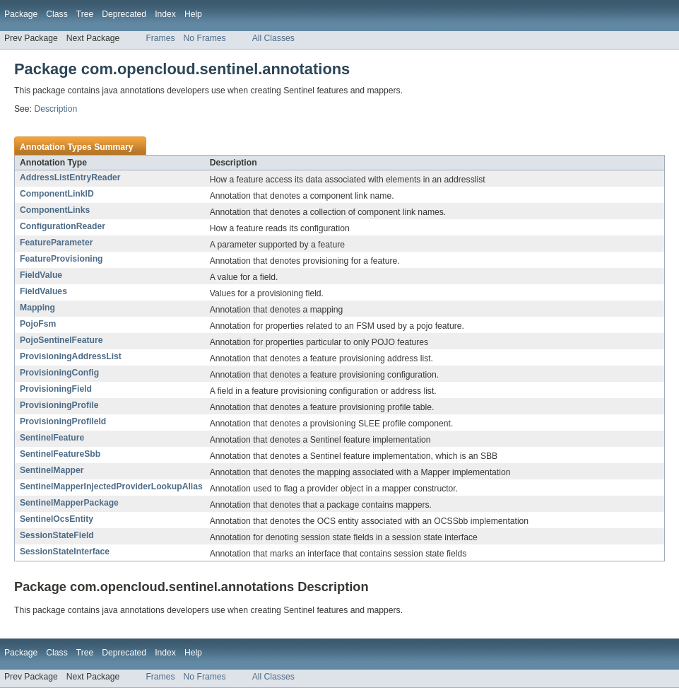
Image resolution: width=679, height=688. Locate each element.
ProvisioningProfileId (63, 421)
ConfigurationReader (62, 226)
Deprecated (124, 14)
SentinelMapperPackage (69, 503)
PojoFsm (38, 324)
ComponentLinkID (57, 194)
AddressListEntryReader (70, 177)
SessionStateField (57, 535)
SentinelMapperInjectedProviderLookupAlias (111, 486)
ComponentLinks (55, 210)
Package (20, 14)
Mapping (37, 308)
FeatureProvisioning (61, 259)
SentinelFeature (52, 438)
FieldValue (41, 275)
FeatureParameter (56, 242)
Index (165, 14)
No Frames (205, 38)
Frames (160, 38)
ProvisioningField (56, 389)
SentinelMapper (52, 470)
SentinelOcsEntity (56, 519)
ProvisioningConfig (59, 373)
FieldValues (43, 291)
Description (55, 109)
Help (193, 14)
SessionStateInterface (65, 551)
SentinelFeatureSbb (60, 454)
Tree (85, 14)
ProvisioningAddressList (71, 356)
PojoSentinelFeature (61, 340)
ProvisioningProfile (59, 405)
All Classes (273, 38)
